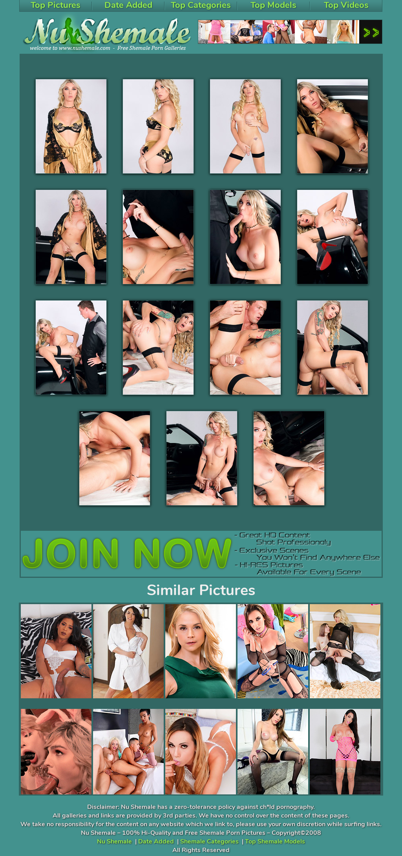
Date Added (156, 841)
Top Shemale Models (275, 841)
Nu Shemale (114, 841)
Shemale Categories (209, 841)
